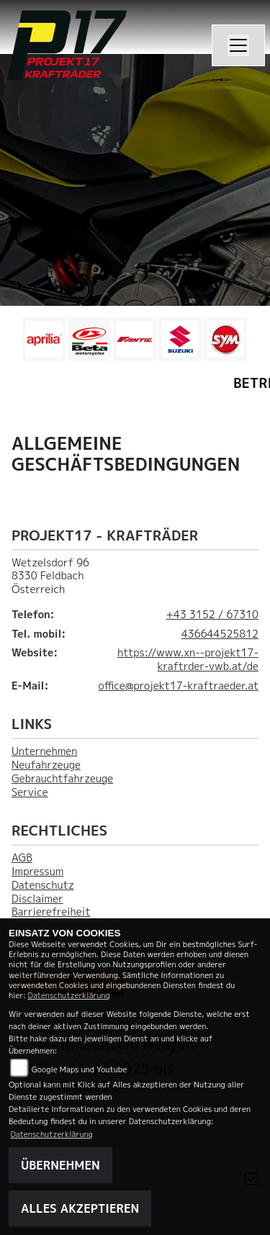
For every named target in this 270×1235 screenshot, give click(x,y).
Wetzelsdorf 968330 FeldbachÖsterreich (50, 576)
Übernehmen (60, 1165)
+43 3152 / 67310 (212, 614)
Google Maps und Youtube (79, 1069)
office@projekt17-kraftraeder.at (178, 686)
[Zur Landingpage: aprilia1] (44, 339)
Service (30, 792)
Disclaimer (37, 899)
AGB (22, 858)
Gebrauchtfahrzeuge (62, 779)
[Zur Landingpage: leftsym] (225, 339)
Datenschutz (43, 885)
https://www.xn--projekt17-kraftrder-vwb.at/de (187, 660)
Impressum (37, 871)
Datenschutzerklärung (69, 995)
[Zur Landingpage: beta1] (89, 339)
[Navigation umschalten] (238, 45)
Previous (20, 342)
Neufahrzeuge (46, 765)
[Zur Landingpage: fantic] (134, 339)
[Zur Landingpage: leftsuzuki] (180, 339)
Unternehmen (44, 751)
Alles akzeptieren (80, 1208)
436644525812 (219, 634)
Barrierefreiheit (51, 912)
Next (250, 342)
